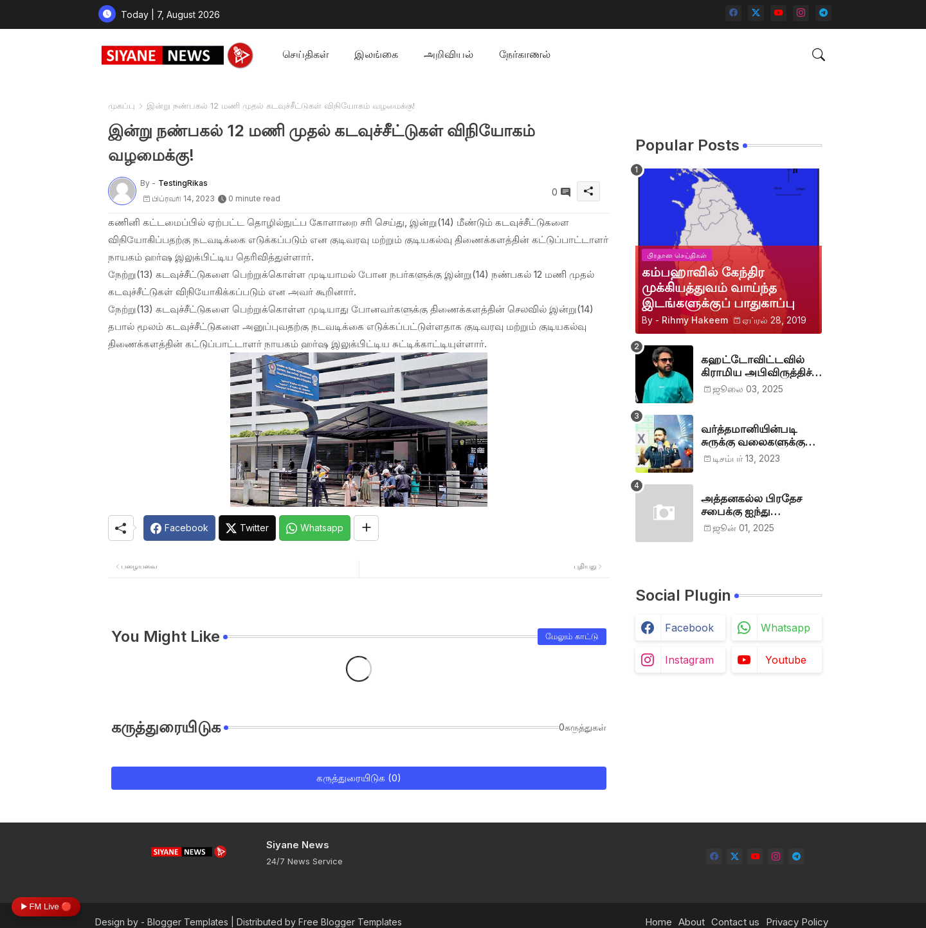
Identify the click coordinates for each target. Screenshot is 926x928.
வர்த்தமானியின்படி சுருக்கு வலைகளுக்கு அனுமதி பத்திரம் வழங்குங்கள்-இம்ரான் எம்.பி (757, 436)
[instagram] (801, 13)
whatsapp (785, 627)
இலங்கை (376, 54)
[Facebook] (179, 528)
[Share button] (366, 528)
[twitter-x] (756, 13)
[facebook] (733, 13)
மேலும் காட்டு (572, 636)
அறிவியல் (448, 54)
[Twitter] (247, 528)
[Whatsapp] (314, 528)
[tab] (305, 55)
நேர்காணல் (524, 54)
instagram (689, 659)
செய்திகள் (305, 54)
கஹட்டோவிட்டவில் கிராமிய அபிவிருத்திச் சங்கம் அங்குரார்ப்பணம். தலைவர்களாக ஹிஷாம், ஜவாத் (761, 366)
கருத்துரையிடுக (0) (358, 778)
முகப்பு (121, 105)
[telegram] (823, 13)
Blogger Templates (187, 921)
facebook (689, 627)
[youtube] (778, 13)
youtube (785, 659)
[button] (818, 55)
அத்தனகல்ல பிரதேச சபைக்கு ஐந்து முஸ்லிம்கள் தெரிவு (751, 505)
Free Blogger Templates (350, 921)
